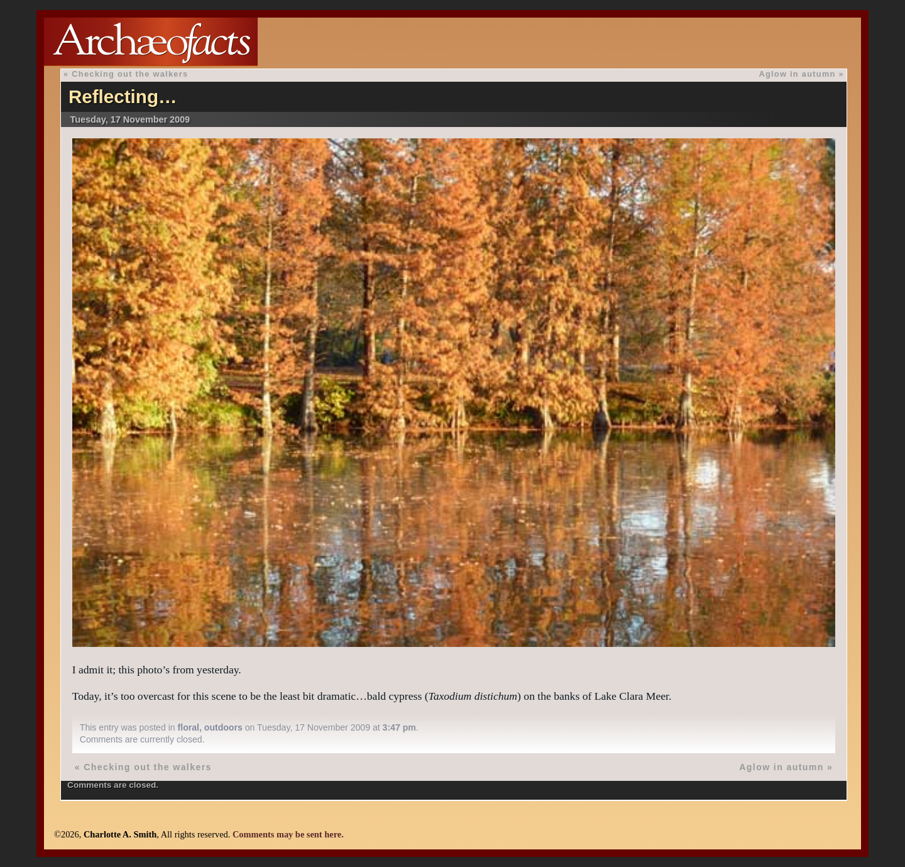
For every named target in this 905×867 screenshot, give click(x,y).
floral (188, 727)
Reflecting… (123, 96)
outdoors (223, 727)
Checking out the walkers (130, 74)
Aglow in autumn (797, 74)
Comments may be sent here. (288, 834)
